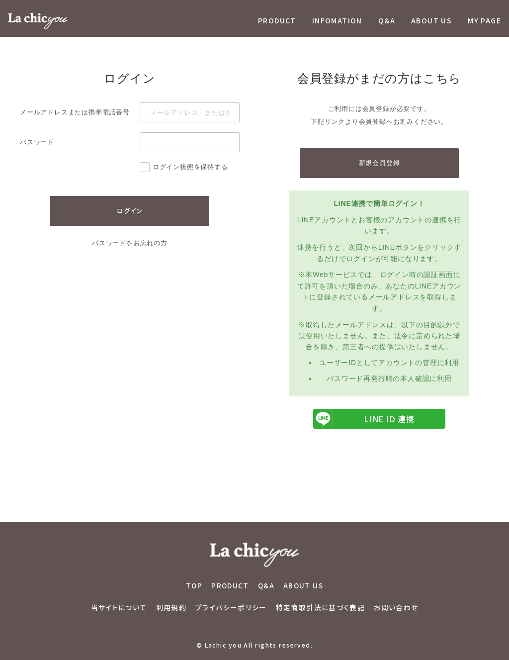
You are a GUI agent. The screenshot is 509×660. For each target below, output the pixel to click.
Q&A (386, 20)
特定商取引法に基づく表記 (320, 607)
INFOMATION (337, 20)
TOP (194, 585)
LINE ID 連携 (364, 419)
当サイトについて (119, 607)
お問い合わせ (396, 607)
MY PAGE (484, 20)
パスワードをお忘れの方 (130, 243)
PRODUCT (277, 20)
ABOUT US (431, 20)
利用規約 (171, 607)
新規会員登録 (379, 163)
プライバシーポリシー (231, 607)
